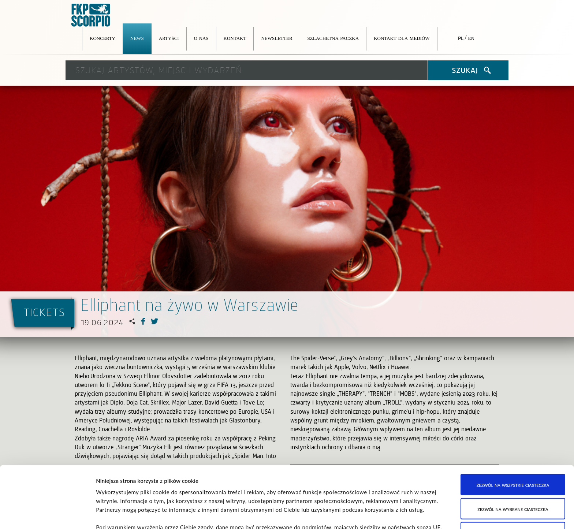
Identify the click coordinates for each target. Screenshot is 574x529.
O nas (201, 37)
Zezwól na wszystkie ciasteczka (513, 423)
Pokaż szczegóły (375, 514)
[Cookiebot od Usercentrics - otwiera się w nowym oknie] (47, 514)
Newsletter (276, 37)
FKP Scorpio (91, 15)
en (471, 37)
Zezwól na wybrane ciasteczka (512, 447)
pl (460, 37)
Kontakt (235, 37)
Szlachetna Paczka (333, 37)
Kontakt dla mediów (401, 37)
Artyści (169, 37)
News (137, 37)
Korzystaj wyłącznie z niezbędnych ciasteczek (513, 475)
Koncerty (102, 37)
